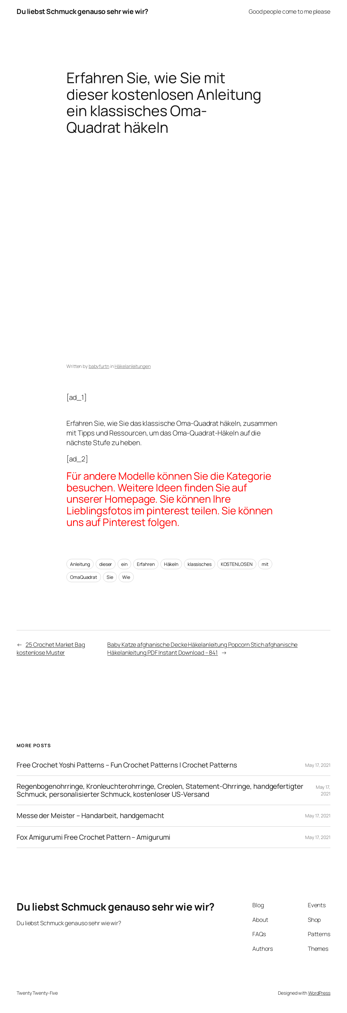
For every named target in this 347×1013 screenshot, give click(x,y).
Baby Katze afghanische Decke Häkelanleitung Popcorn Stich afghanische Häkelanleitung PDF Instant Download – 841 (202, 648)
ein (124, 564)
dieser (105, 564)
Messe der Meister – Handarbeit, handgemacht (90, 815)
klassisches (200, 564)
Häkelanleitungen (132, 366)
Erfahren (146, 564)
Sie (110, 577)
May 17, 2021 (317, 765)
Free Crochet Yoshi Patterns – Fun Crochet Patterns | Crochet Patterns (127, 765)
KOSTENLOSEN (237, 564)
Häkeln (171, 564)
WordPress (319, 993)
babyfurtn (99, 366)
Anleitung (80, 564)
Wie (126, 577)
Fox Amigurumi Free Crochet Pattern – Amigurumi (93, 837)
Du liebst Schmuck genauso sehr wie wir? (82, 11)
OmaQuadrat (83, 577)
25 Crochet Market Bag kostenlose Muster (51, 648)
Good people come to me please (289, 11)
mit (265, 564)
